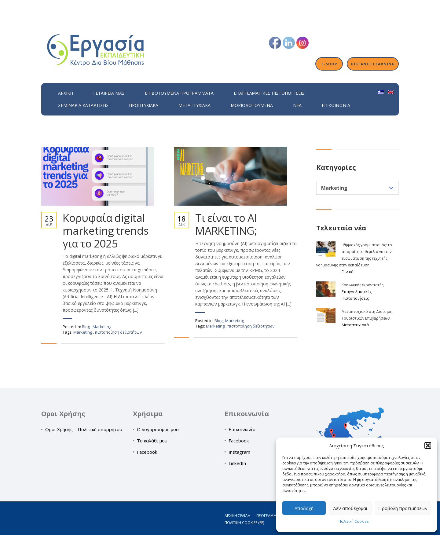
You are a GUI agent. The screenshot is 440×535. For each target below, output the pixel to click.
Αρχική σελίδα (237, 515)
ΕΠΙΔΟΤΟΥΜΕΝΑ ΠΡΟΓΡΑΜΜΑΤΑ (179, 93)
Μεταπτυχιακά (194, 105)
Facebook (147, 452)
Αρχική (65, 93)
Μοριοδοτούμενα (252, 105)
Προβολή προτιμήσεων (402, 508)
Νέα (297, 105)
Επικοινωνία (336, 105)
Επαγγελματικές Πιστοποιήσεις (269, 93)
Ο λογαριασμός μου (158, 429)
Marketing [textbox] (334, 188)
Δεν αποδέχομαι (350, 508)
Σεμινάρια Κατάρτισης (83, 105)
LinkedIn (237, 463)
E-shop (329, 63)
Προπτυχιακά (143, 105)
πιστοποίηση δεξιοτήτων (118, 332)
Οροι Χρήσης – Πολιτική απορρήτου (83, 429)
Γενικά (348, 271)
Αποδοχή (304, 508)
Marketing (102, 326)
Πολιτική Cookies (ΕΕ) (244, 522)
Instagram (239, 452)
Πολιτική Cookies (354, 521)
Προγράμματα (270, 515)
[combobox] (357, 188)
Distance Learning (373, 63)
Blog (86, 326)
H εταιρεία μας (108, 93)
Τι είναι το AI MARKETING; (226, 224)
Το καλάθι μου (152, 441)
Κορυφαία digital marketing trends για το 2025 (106, 230)
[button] (428, 445)
